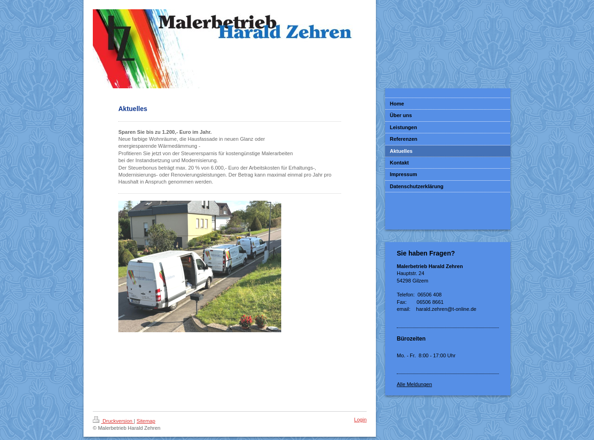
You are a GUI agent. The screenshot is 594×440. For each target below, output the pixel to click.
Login (360, 419)
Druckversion (113, 421)
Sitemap (145, 421)
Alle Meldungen (414, 384)
